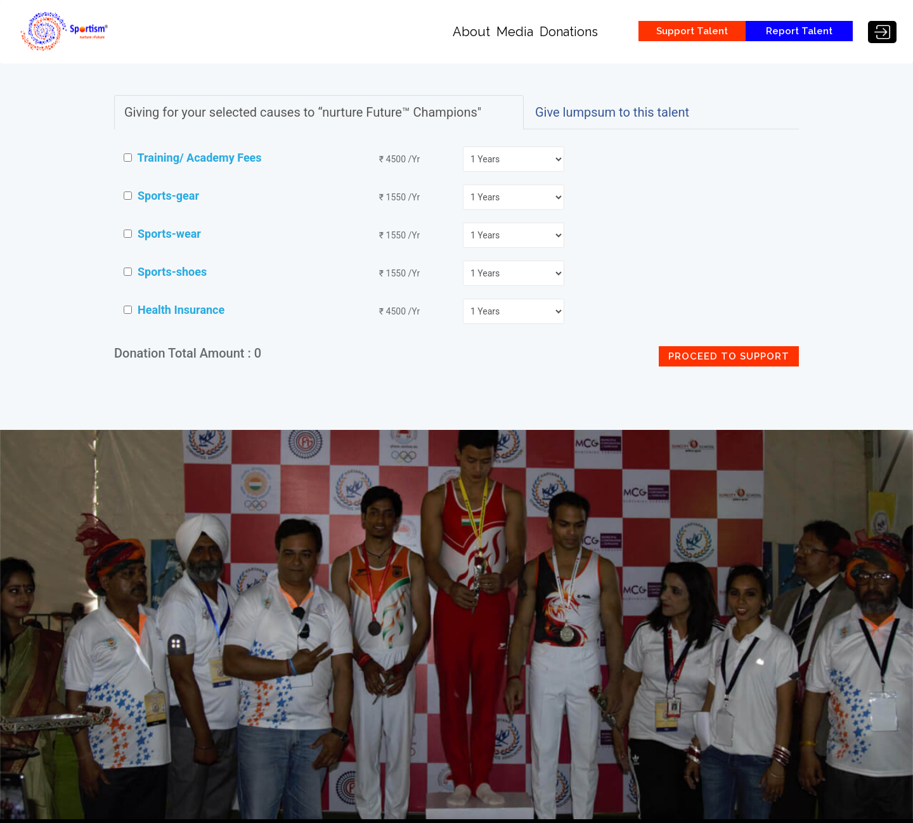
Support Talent (692, 31)
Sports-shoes (165, 271)
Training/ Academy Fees (193, 157)
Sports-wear (162, 233)
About (471, 31)
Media (514, 31)
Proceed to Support (728, 356)
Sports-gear (161, 195)
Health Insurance (174, 309)
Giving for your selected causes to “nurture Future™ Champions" (302, 112)
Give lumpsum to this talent (612, 112)
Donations (569, 31)
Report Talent (799, 31)
